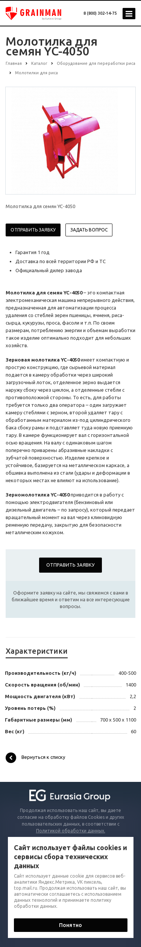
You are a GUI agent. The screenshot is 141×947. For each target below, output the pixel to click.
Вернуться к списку (35, 757)
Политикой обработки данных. (70, 830)
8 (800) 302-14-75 (100, 13)
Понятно (70, 925)
